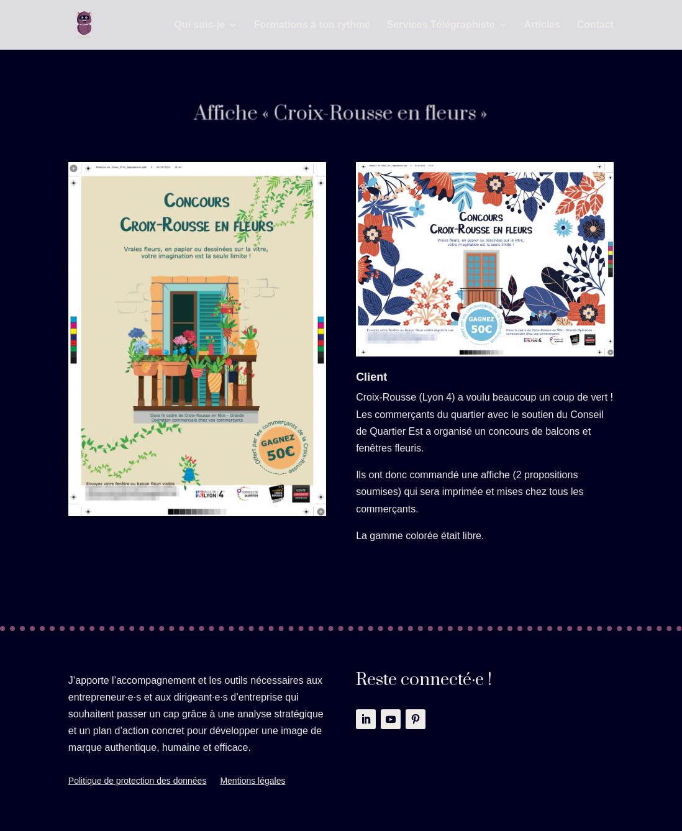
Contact (595, 25)
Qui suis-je (199, 25)
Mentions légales (252, 781)
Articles (542, 25)
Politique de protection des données (137, 781)
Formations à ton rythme (312, 25)
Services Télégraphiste (441, 25)
